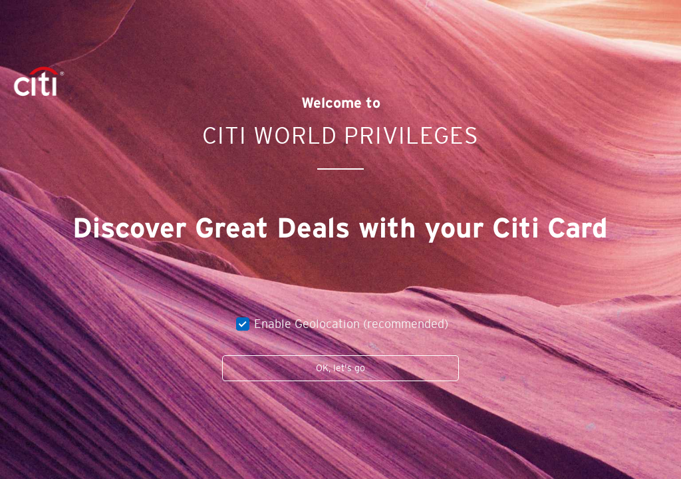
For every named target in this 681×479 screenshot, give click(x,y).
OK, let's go (340, 368)
